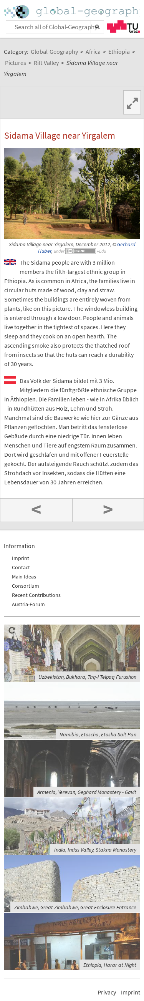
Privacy (107, 992)
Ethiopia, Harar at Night (109, 964)
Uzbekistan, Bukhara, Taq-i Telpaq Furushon (87, 676)
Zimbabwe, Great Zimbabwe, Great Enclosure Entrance (75, 907)
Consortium (25, 585)
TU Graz (123, 26)
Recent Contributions (36, 595)
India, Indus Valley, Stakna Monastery (95, 849)
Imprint (20, 558)
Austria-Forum (28, 604)
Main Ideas (24, 576)
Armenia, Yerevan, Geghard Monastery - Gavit (86, 792)
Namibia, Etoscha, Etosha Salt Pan (98, 734)
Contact (21, 567)
